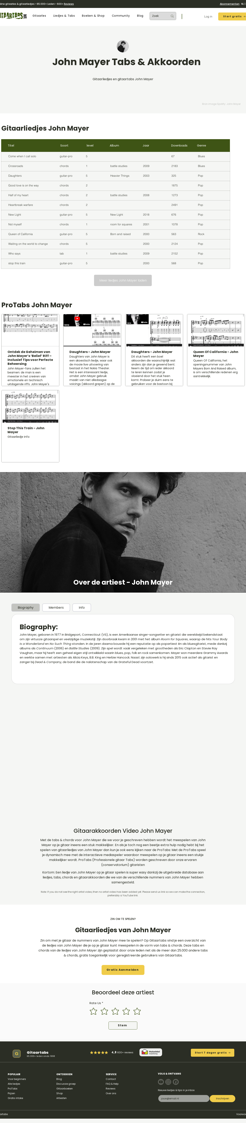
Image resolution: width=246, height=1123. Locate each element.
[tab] (25, 607)
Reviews (69, 4)
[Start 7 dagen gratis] (212, 1053)
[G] (17, 1054)
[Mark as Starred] (103, 1052)
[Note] (161, 1082)
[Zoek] (157, 16)
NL (242, 4)
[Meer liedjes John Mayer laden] (123, 280)
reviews (128, 1052)
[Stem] (123, 1025)
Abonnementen (229, 4)
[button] (39, 16)
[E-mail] (183, 1098)
